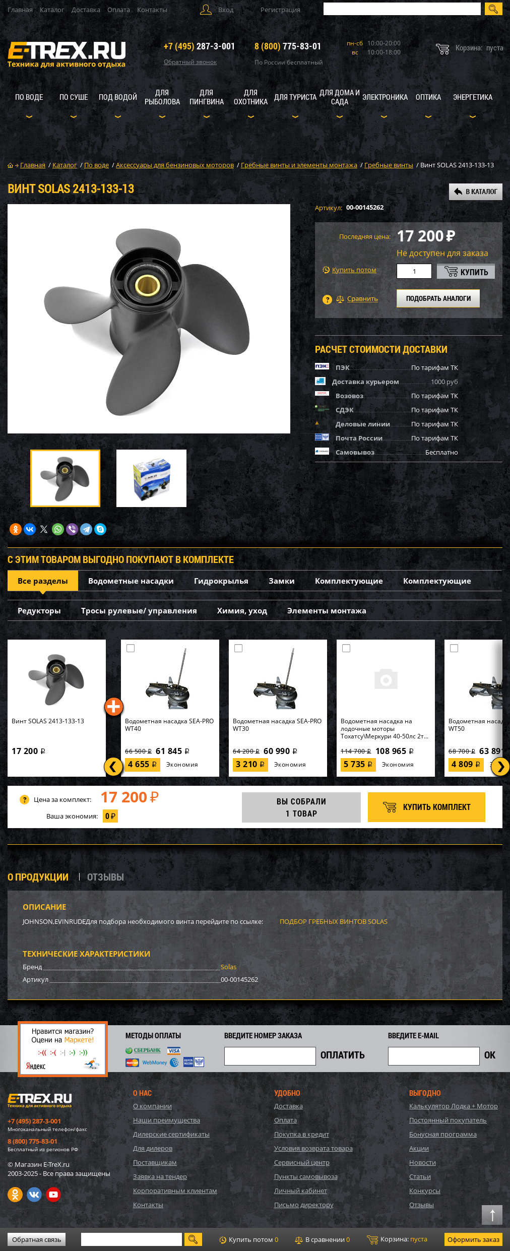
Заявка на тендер (160, 1176)
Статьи (420, 1176)
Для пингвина (206, 96)
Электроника (385, 97)
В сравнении (322, 1239)
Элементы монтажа (326, 610)
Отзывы (421, 1204)
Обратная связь (36, 1239)
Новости (422, 1162)
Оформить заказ (473, 1239)
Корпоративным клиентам (175, 1190)
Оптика (428, 97)
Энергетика (472, 97)
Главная (20, 9)
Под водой (118, 97)
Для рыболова (162, 96)
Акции (419, 1148)
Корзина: (397, 1239)
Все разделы (43, 581)
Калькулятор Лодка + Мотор (453, 1105)
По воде (29, 97)
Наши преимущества (166, 1119)
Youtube (53, 1194)
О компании (152, 1105)
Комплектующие (349, 581)
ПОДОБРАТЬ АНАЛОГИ (438, 298)
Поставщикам (155, 1162)
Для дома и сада (340, 96)
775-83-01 (288, 46)
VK (34, 1194)
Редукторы (39, 610)
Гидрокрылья (221, 581)
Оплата (118, 9)
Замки (282, 581)
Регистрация (280, 9)
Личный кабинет (300, 1190)
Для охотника (251, 96)
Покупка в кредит (301, 1134)
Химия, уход (242, 610)
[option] (149, 318)
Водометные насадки (131, 581)
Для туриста (295, 97)
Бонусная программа (443, 1134)
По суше (73, 97)
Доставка (86, 9)
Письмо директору (304, 1204)
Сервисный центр (302, 1162)
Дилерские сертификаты (171, 1134)
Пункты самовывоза (306, 1176)
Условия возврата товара (313, 1148)
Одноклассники (15, 1194)
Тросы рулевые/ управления (139, 610)
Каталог (52, 9)
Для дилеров (152, 1148)
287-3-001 (199, 46)
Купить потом (349, 270)
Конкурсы (424, 1190)
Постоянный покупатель (448, 1119)
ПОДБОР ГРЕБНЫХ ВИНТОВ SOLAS (334, 921)
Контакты (152, 9)
